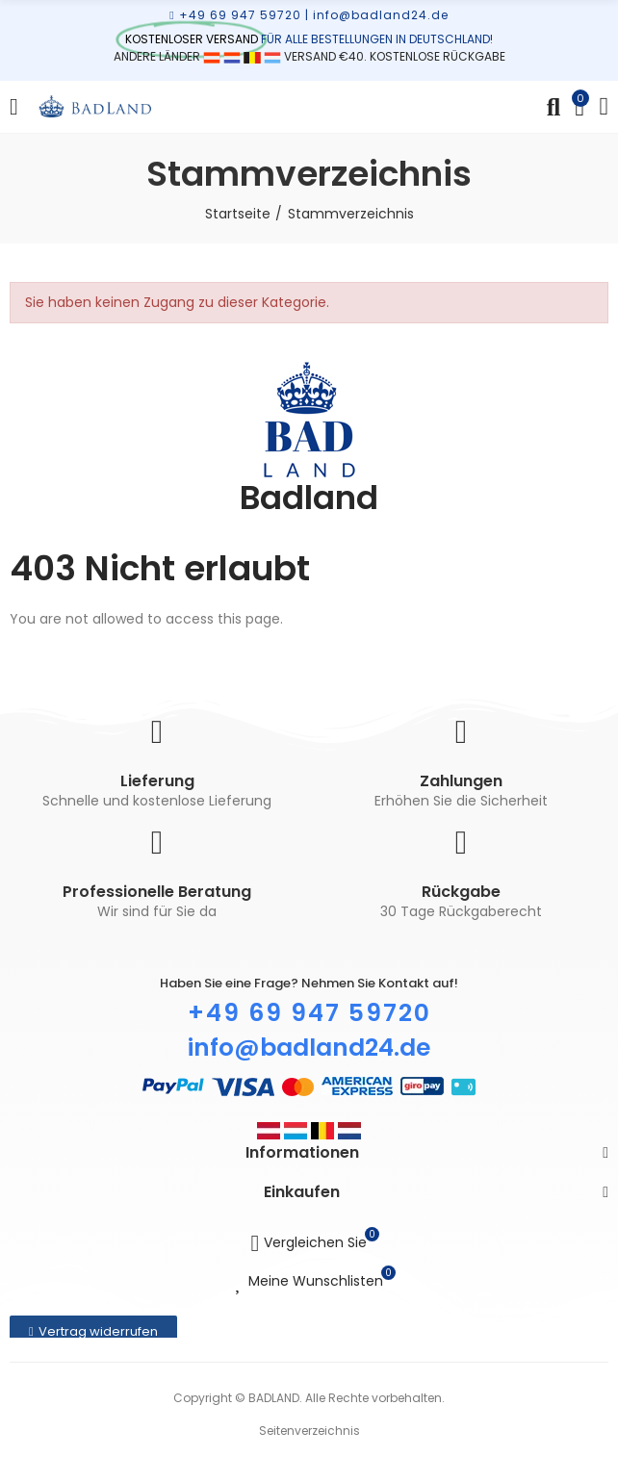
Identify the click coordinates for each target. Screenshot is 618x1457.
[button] (93, 1331)
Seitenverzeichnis (309, 1430)
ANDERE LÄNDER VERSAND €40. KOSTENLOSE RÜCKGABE (309, 56)
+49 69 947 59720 (240, 15)
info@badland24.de (381, 15)
